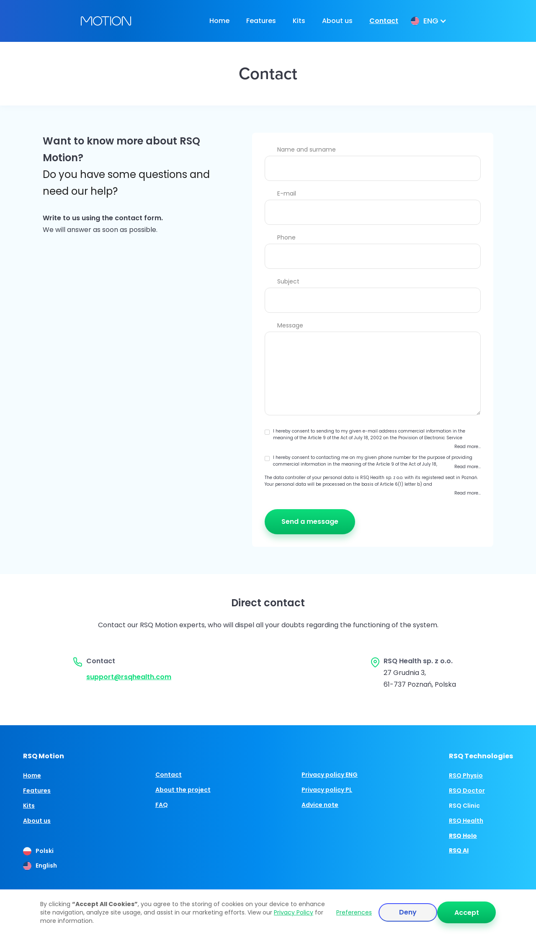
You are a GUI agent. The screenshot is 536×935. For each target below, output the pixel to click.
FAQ (161, 805)
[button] (428, 21)
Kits (299, 21)
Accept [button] (466, 912)
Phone (286, 237)
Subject (288, 281)
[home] (106, 21)
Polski (45, 851)
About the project (183, 790)
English (46, 865)
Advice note (320, 805)
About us (337, 21)
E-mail (286, 193)
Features (261, 21)
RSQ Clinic (464, 805)
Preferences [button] (354, 912)
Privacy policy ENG (330, 774)
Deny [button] (408, 912)
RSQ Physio (466, 775)
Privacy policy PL (327, 790)
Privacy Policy (293, 912)
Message (290, 325)
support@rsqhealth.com (128, 677)
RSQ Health (466, 821)
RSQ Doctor (467, 790)
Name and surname (306, 149)
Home (219, 21)
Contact (383, 21)
